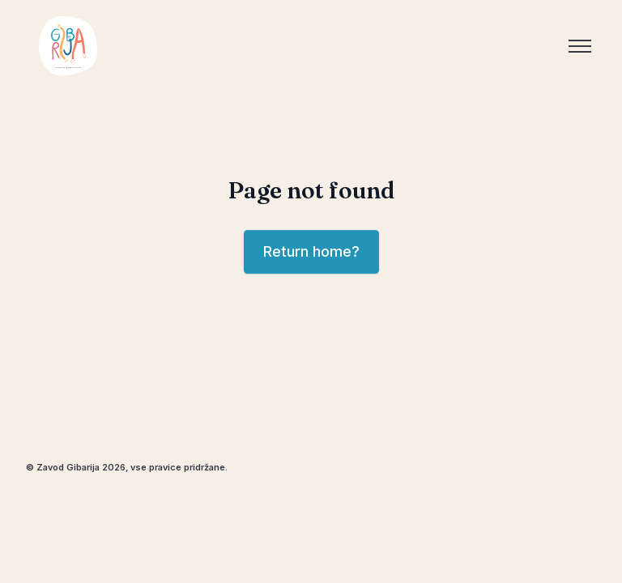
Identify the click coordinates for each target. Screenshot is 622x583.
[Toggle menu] (580, 46)
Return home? (311, 251)
